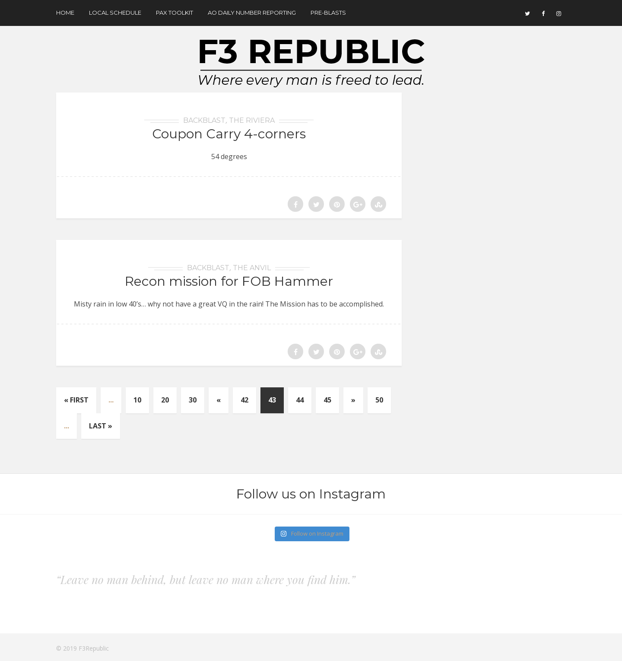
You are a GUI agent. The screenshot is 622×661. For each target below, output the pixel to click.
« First (76, 400)
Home (65, 12)
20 (165, 400)
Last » (100, 426)
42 (244, 400)
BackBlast (204, 120)
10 (137, 400)
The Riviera (252, 120)
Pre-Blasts (328, 12)
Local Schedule (115, 12)
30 (193, 400)
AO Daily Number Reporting (252, 12)
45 (327, 400)
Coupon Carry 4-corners (229, 134)
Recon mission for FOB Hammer (229, 281)
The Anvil (252, 268)
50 (379, 400)
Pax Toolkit (174, 12)
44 (300, 400)
